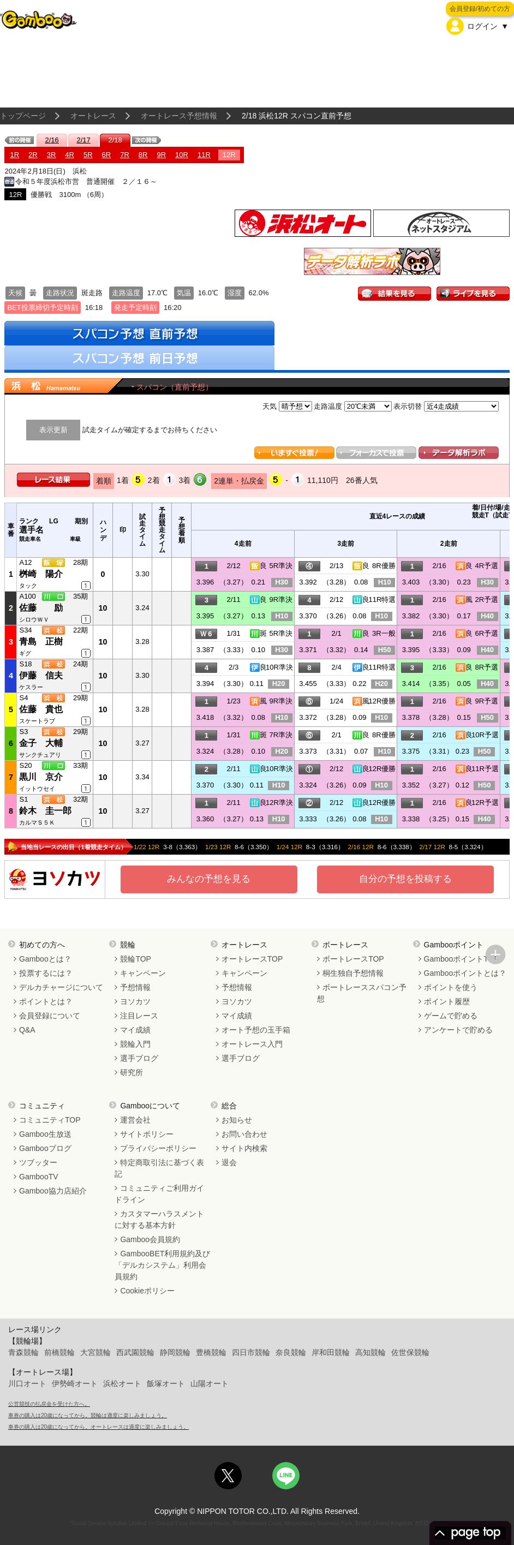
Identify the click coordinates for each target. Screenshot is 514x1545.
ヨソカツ (135, 1001)
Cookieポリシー (147, 1290)
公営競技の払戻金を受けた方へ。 (49, 1404)
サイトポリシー (147, 1134)
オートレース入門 (252, 1044)
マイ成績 (135, 1029)
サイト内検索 (244, 1148)
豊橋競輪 (211, 1352)
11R (204, 155)
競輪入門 (135, 1044)
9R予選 (486, 701)
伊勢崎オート (75, 1383)
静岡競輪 (175, 1352)
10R (181, 155)
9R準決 (280, 599)
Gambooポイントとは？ (465, 973)
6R (106, 155)
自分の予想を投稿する (405, 879)
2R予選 (486, 599)
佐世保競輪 (410, 1352)
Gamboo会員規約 (150, 1239)
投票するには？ (46, 973)
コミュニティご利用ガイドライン (159, 1194)
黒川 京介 (41, 777)
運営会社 (135, 1119)
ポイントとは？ (46, 1001)
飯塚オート (166, 1383)
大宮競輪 (95, 1352)
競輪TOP (135, 959)
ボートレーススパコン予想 (362, 993)
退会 (229, 1162)
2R (33, 155)
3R (51, 155)
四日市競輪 (251, 1352)
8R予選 (486, 667)
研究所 (131, 1072)
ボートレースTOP (353, 959)
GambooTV (38, 1176)
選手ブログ (139, 1058)
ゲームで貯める (450, 1015)
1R (14, 155)
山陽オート (209, 1383)
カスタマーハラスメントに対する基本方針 (159, 1219)
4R (69, 155)
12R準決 (279, 802)
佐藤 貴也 (41, 709)
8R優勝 (384, 566)
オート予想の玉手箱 (256, 1029)
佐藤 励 (41, 607)
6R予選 (486, 633)
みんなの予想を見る (208, 879)
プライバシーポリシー (158, 1148)
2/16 (51, 140)
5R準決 (280, 566)
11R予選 (485, 769)
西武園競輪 (135, 1352)
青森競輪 (23, 1352)
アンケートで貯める (458, 1029)
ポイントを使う (450, 987)
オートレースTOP (252, 959)
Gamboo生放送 (45, 1134)
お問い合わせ (244, 1134)
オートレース (93, 115)
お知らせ (237, 1119)
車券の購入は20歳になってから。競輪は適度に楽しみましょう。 (87, 1415)
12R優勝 (382, 701)
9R (161, 155)
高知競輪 (370, 1352)
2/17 (83, 140)
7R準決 (280, 735)
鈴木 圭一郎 (45, 810)
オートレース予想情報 (179, 115)
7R (124, 155)
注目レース (139, 1015)
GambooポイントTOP (461, 959)
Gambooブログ (45, 1148)
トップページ (23, 115)
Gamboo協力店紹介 (53, 1190)
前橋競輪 (59, 1352)
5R (88, 155)
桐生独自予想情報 (353, 973)
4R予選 (486, 566)
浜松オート (122, 1383)
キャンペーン (143, 973)
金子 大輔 (41, 743)
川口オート (27, 1383)
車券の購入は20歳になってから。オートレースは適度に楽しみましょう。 (98, 1427)
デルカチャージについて (61, 987)
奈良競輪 (291, 1352)
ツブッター (38, 1162)
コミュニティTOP (50, 1119)
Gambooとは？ (45, 959)
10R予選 (485, 735)
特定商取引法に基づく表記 (159, 1168)
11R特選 (382, 599)
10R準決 (279, 667)
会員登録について (49, 1015)
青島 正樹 (41, 641)
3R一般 (384, 633)
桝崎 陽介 (41, 573)
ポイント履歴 (447, 1001)
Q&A (27, 1029)
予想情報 (135, 987)
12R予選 (485, 802)
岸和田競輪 (331, 1352)
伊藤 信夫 (41, 675)
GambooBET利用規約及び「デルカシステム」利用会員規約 (162, 1265)
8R (143, 155)
